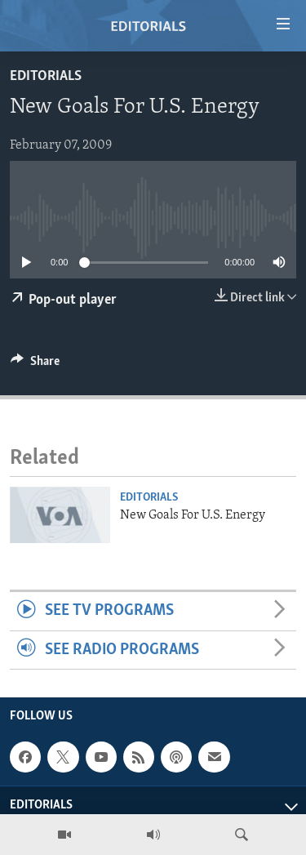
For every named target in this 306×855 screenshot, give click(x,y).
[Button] (35, 365)
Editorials (46, 76)
